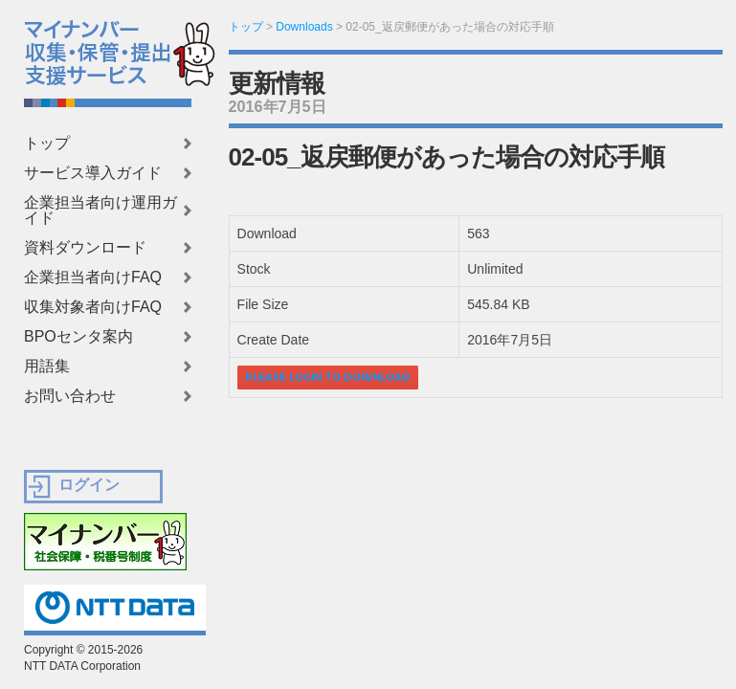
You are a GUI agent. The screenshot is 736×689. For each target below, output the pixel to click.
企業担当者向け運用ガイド (100, 210)
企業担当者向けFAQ (93, 277)
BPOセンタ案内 (78, 336)
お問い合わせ (70, 396)
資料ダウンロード (85, 248)
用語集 (47, 366)
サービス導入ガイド (93, 173)
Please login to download (328, 377)
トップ (47, 143)
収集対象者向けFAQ (93, 307)
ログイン (89, 485)
